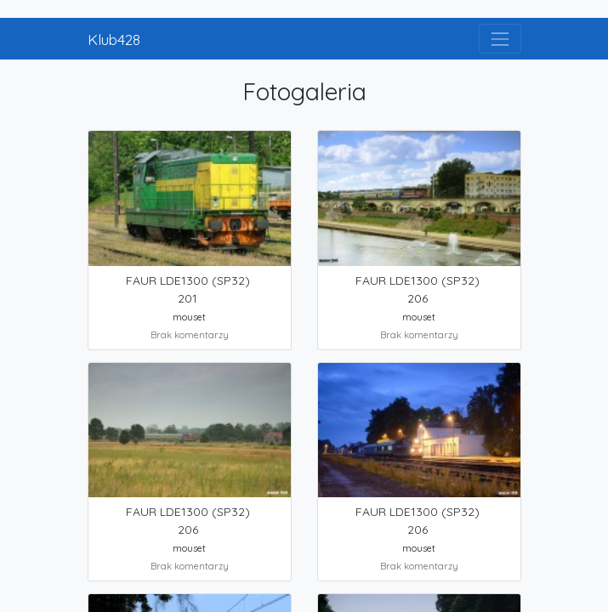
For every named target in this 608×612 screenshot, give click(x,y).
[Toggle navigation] (499, 39)
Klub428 (114, 39)
